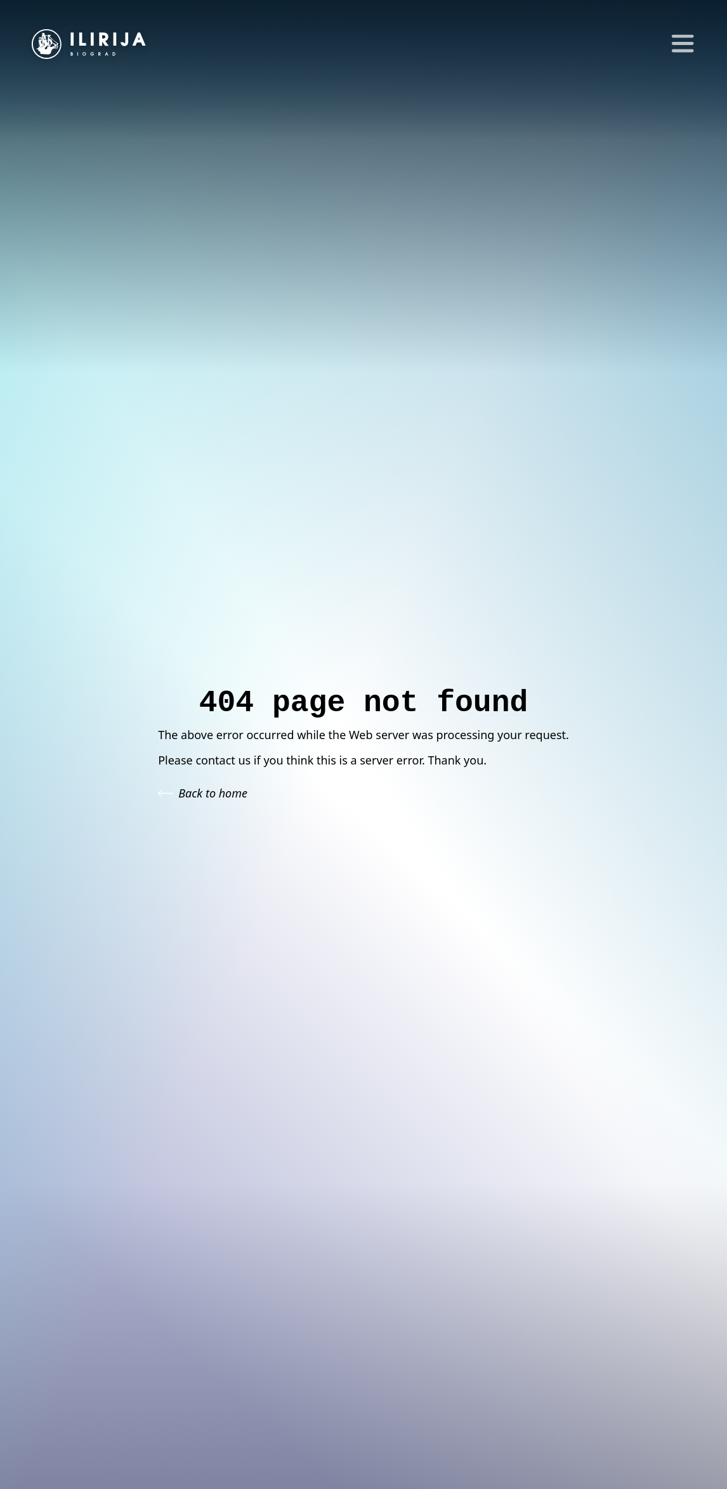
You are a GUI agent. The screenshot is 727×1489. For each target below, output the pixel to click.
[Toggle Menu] (679, 44)
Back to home (202, 793)
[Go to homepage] (89, 44)
